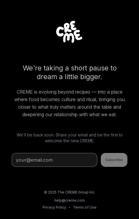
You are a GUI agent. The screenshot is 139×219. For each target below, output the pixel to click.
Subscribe (114, 160)
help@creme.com (69, 200)
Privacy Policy (54, 207)
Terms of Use (84, 207)
